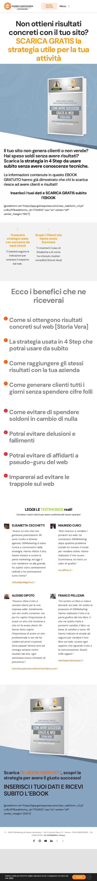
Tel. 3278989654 (51, 835)
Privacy (62, 835)
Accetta (79, 877)
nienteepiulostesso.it (70, 660)
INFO (11, 878)
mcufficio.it (64, 570)
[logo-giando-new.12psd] (18, 3)
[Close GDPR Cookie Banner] (89, 877)
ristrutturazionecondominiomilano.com (34, 668)
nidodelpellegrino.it (23, 582)
